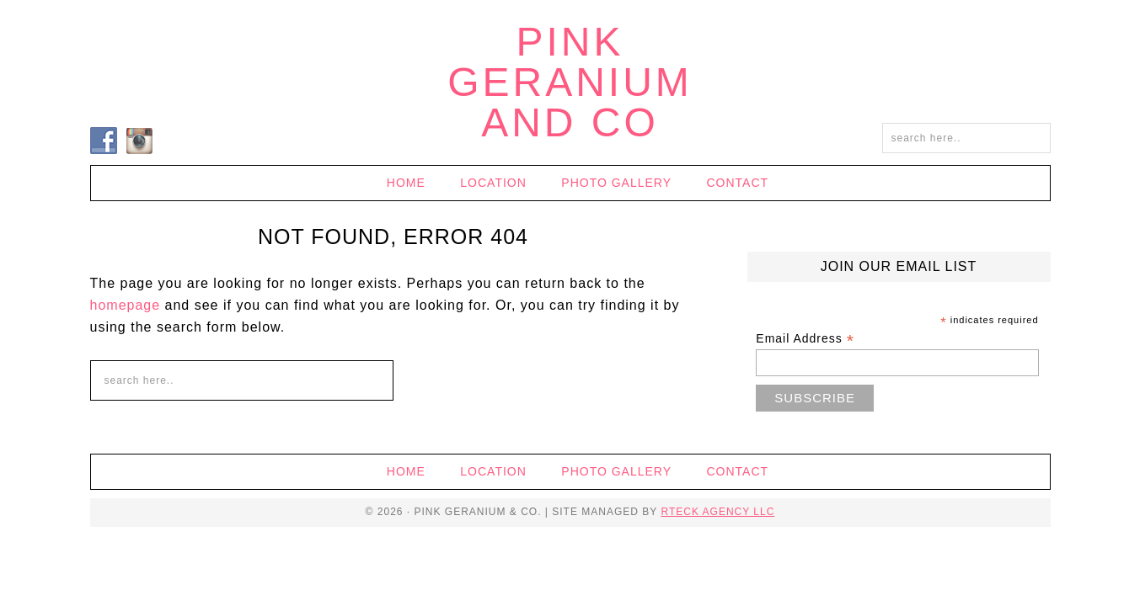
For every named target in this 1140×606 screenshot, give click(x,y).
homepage (125, 305)
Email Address (805, 339)
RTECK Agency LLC (717, 512)
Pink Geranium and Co (570, 82)
